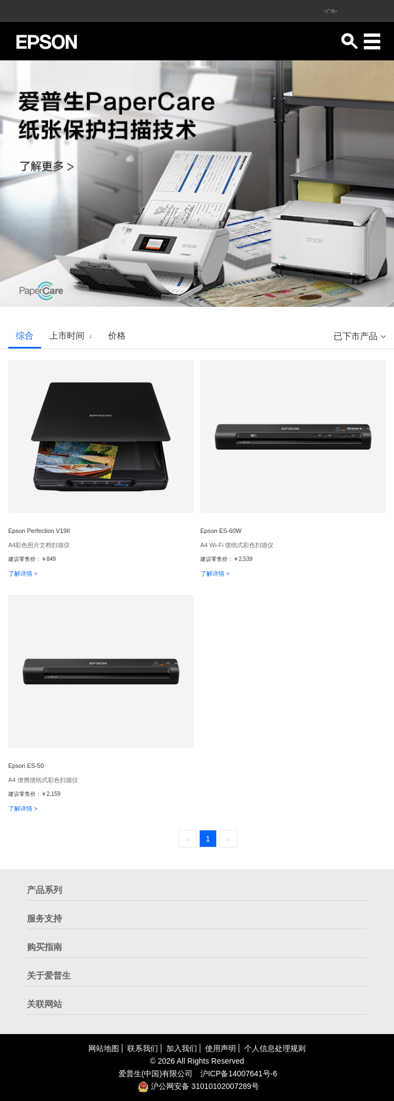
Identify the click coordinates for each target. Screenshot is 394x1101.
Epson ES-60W (220, 530)
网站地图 (103, 1048)
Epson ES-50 (26, 765)
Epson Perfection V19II (39, 530)
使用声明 (220, 1048)
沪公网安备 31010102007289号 (198, 1086)
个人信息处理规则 (275, 1048)
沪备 (238, 1073)
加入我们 (181, 1048)
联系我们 (142, 1048)
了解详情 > (22, 573)
